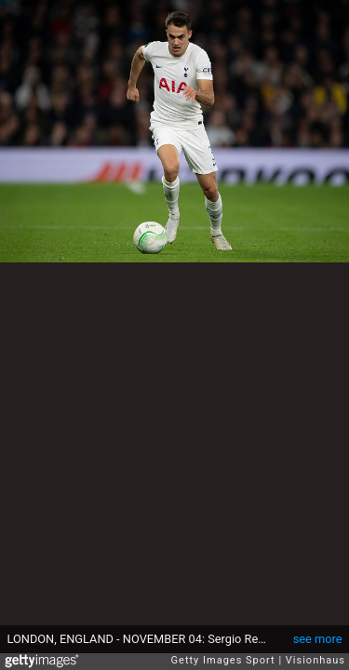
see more (317, 639)
